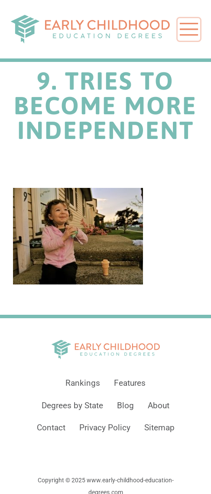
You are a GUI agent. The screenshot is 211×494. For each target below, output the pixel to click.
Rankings (82, 383)
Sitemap (159, 428)
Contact (51, 428)
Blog (125, 405)
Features (130, 383)
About (158, 405)
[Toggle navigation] (189, 29)
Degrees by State (72, 405)
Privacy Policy (104, 428)
